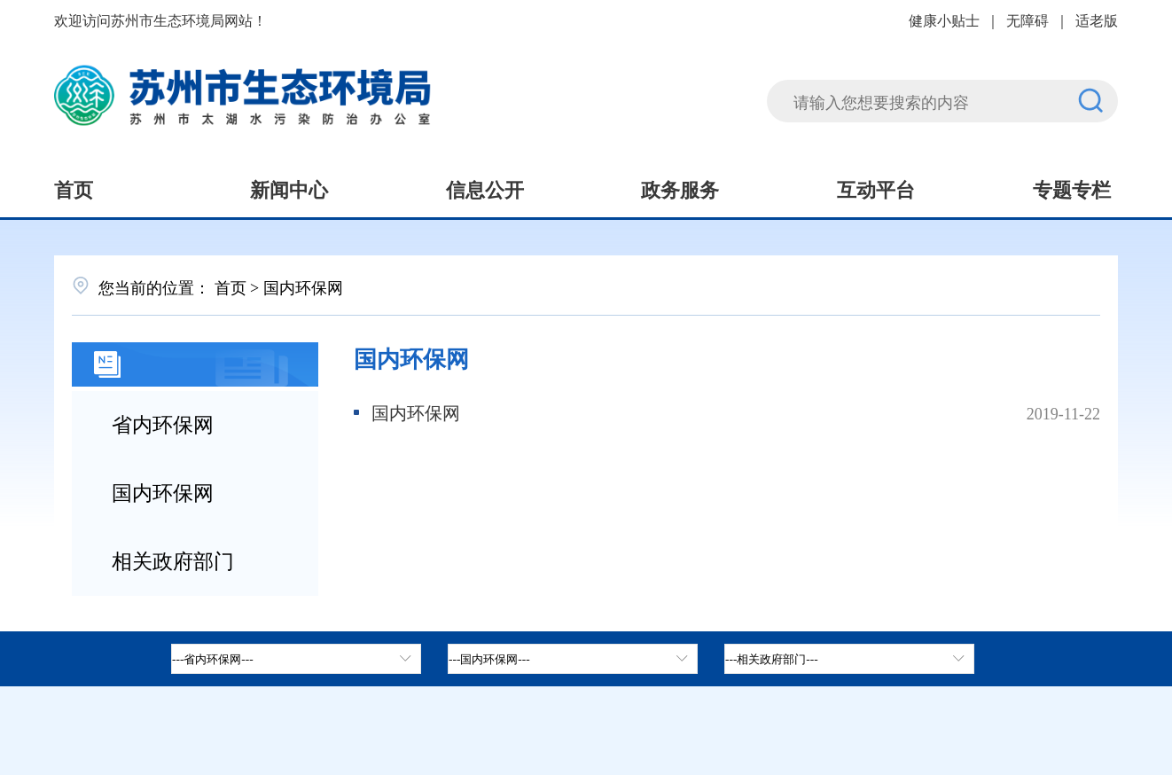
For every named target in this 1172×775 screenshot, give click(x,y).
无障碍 (1027, 19)
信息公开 (485, 188)
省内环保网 (163, 423)
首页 (73, 188)
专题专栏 (1072, 188)
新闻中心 (289, 188)
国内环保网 (163, 491)
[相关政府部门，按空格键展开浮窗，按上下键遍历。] (849, 659)
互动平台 (876, 188)
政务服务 (680, 188)
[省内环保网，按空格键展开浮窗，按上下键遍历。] (296, 659)
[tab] (573, 659)
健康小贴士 (944, 19)
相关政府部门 (173, 559)
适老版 (1096, 19)
